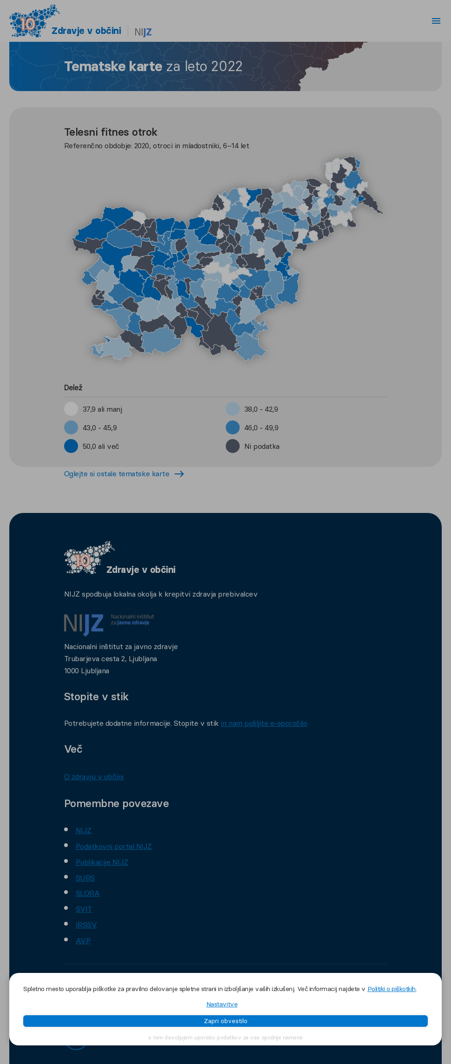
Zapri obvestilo (226, 1021)
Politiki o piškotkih (391, 989)
